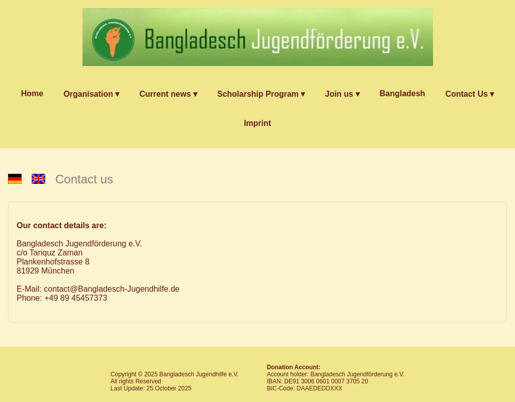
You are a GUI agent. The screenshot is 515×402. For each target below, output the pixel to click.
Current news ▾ (168, 94)
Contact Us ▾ (469, 94)
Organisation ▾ (91, 94)
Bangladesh (402, 93)
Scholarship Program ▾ (261, 94)
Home (32, 93)
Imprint (257, 123)
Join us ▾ (342, 94)
